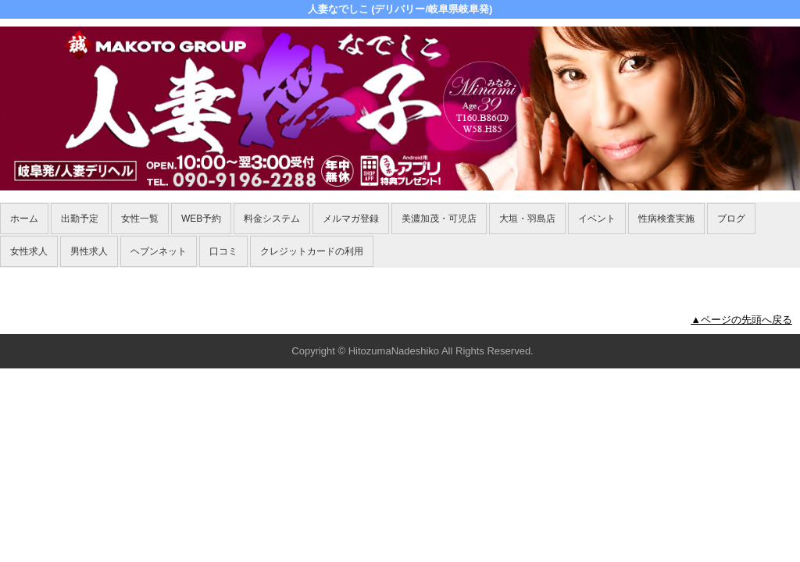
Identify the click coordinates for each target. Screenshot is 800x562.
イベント (597, 218)
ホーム (24, 218)
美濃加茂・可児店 (439, 218)
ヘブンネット (158, 251)
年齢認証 (24, 276)
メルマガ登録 (351, 218)
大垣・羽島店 (527, 218)
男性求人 (89, 251)
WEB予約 (201, 218)
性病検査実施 (666, 218)
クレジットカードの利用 (311, 251)
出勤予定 (79, 218)
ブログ (731, 218)
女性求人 (29, 251)
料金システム (272, 218)
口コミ (223, 251)
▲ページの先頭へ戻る (741, 319)
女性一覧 (140, 218)
